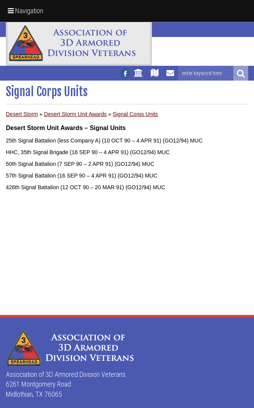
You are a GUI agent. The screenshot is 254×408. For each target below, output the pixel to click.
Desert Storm (22, 114)
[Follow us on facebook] (125, 74)
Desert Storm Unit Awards (75, 114)
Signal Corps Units (135, 114)
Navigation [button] (25, 11)
